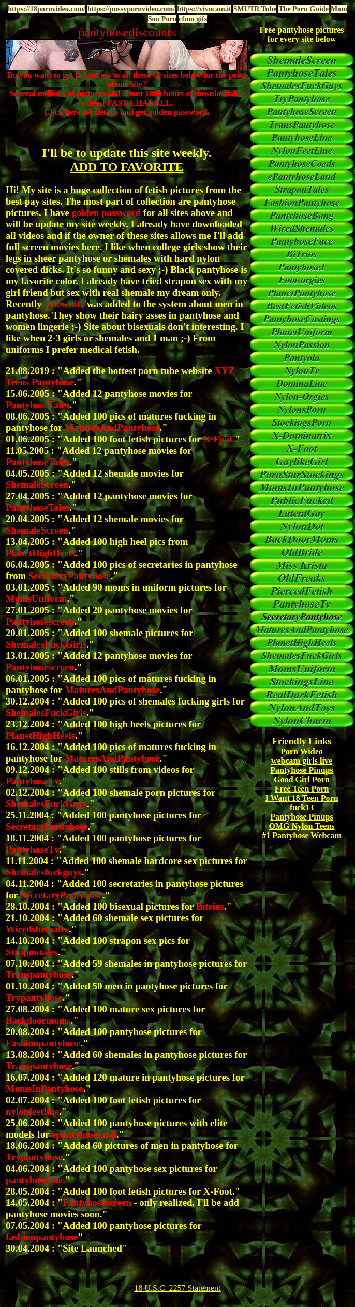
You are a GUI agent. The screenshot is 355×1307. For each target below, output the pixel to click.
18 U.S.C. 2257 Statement (177, 1288)
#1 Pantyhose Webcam (301, 835)
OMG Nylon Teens (301, 826)
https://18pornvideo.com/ (46, 9)
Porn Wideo (301, 751)
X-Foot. (219, 1191)
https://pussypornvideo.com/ (131, 9)
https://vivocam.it (204, 9)
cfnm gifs (193, 19)
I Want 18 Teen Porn (301, 798)
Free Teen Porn (302, 788)
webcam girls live (301, 760)
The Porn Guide (303, 9)
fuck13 (302, 807)
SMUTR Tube (255, 9)
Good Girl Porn (302, 779)
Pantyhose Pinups (301, 770)
